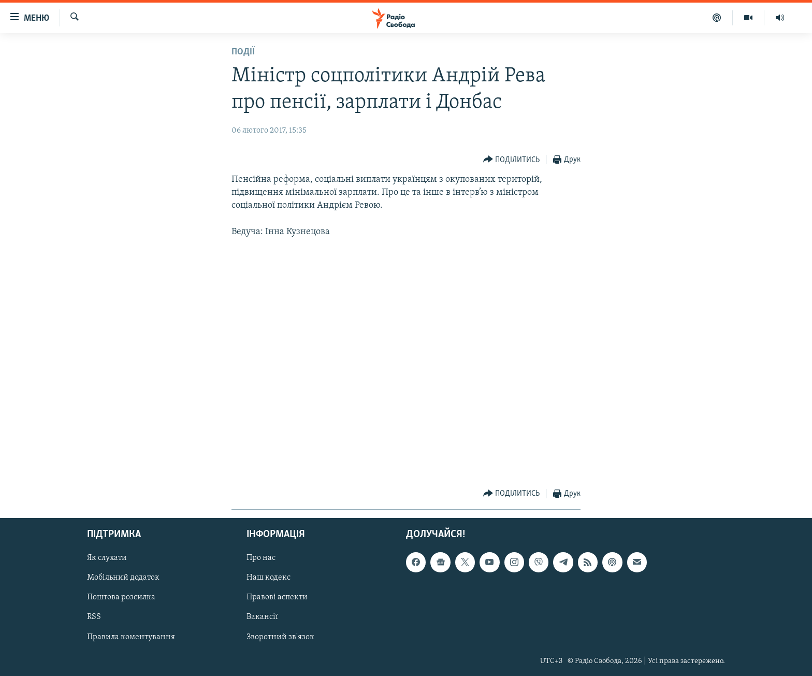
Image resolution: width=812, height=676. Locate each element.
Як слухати (107, 558)
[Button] (511, 160)
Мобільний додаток (123, 578)
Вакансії (262, 617)
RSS (94, 617)
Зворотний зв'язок (280, 637)
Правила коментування (131, 637)
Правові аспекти (277, 598)
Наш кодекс (269, 578)
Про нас (261, 558)
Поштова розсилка (121, 598)
